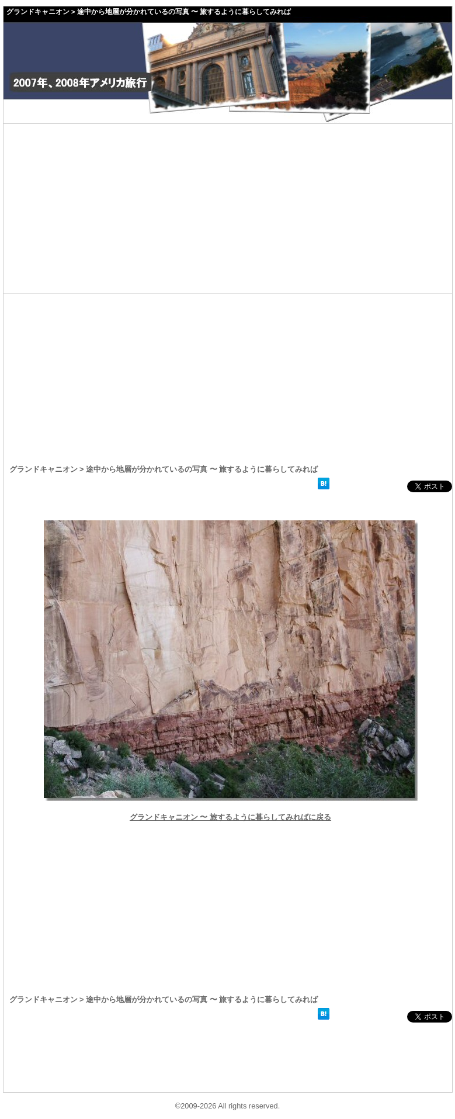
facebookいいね (370, 486)
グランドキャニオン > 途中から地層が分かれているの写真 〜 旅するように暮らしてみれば (148, 11)
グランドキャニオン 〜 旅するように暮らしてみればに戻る (230, 817)
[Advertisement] (227, 209)
